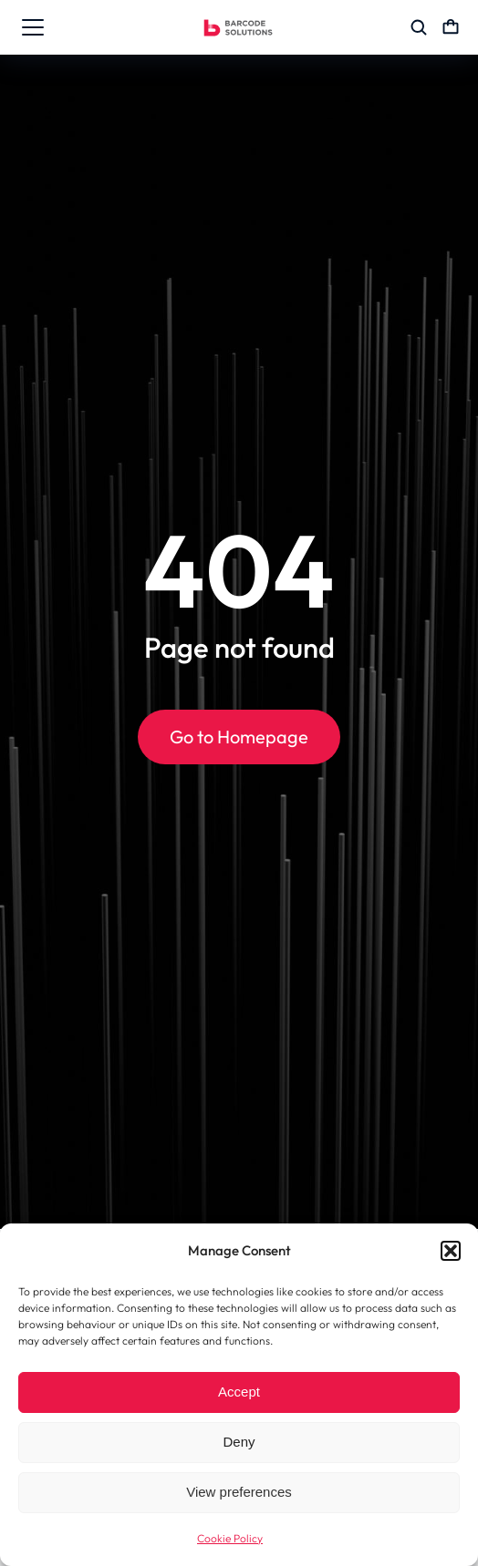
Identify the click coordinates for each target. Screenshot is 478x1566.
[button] (451, 1251)
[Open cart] (451, 27)
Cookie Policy (230, 1538)
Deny (239, 1441)
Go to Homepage (239, 736)
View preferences (239, 1491)
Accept (239, 1391)
